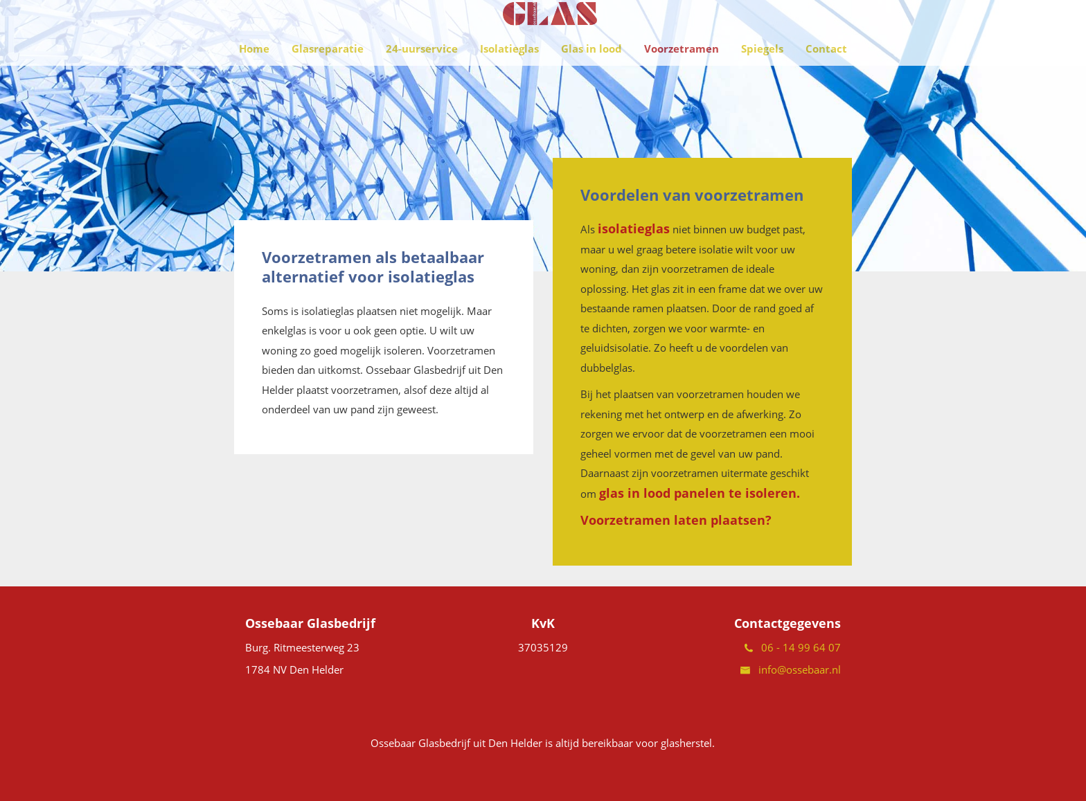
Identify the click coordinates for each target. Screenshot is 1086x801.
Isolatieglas (509, 83)
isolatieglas (634, 228)
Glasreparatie (328, 83)
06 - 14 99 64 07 (793, 647)
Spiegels (762, 83)
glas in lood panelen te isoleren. (699, 493)
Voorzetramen (681, 83)
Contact (826, 83)
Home (254, 83)
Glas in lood (591, 83)
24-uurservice (422, 83)
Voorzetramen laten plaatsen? (676, 520)
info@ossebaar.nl (790, 669)
